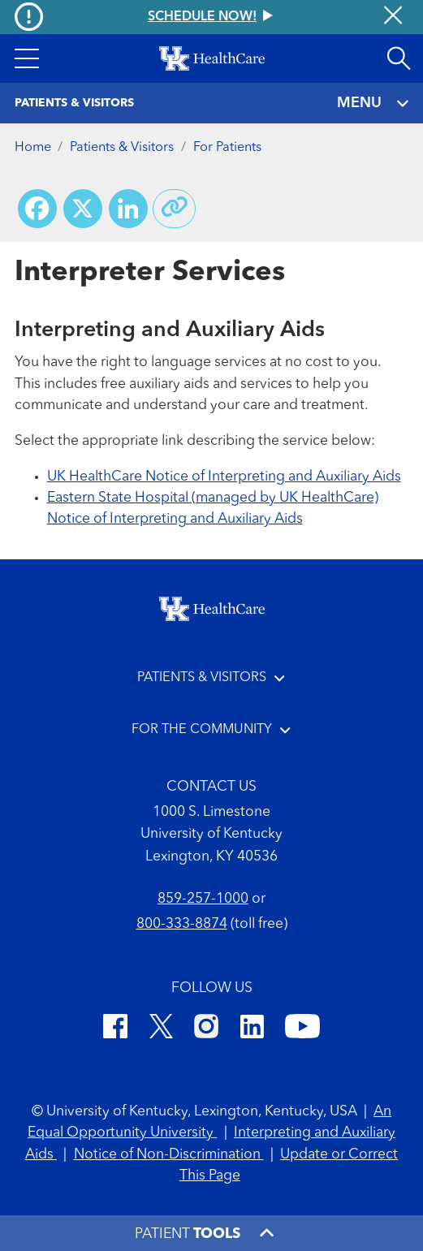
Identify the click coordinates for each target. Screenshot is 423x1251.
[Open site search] (398, 58)
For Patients (227, 147)
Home (33, 147)
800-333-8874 (181, 924)
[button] (26, 58)
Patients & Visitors (122, 147)
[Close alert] (393, 17)
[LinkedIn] (252, 1029)
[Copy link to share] (174, 208)
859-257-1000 (203, 899)
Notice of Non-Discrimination (169, 1155)
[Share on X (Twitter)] (83, 208)
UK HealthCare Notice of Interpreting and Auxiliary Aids (224, 477)
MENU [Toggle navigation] (372, 103)
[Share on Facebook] (37, 208)
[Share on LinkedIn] (128, 208)
